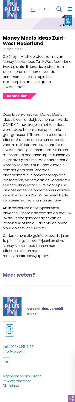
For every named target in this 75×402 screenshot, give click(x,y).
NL (33, 9)
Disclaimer (11, 385)
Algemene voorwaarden (22, 376)
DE (46, 9)
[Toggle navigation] (70, 9)
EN (40, 9)
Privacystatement (17, 381)
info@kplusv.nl (14, 351)
